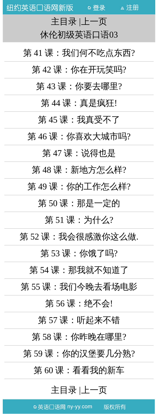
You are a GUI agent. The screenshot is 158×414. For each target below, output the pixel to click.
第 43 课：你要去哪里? (79, 86)
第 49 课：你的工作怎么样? (79, 186)
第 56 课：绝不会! (79, 303)
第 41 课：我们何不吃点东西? (79, 53)
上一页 (94, 21)
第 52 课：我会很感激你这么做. (79, 236)
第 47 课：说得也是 (79, 153)
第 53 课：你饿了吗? (79, 253)
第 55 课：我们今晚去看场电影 (79, 287)
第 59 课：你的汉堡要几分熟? (79, 353)
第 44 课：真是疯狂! (79, 103)
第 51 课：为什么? (79, 220)
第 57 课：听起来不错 (79, 320)
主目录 (64, 21)
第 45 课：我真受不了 (79, 119)
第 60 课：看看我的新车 (79, 370)
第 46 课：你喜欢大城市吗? (79, 136)
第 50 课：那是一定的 (79, 203)
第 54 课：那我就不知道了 (79, 270)
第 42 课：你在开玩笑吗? (79, 69)
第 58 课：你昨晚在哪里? (79, 337)
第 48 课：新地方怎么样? (79, 170)
